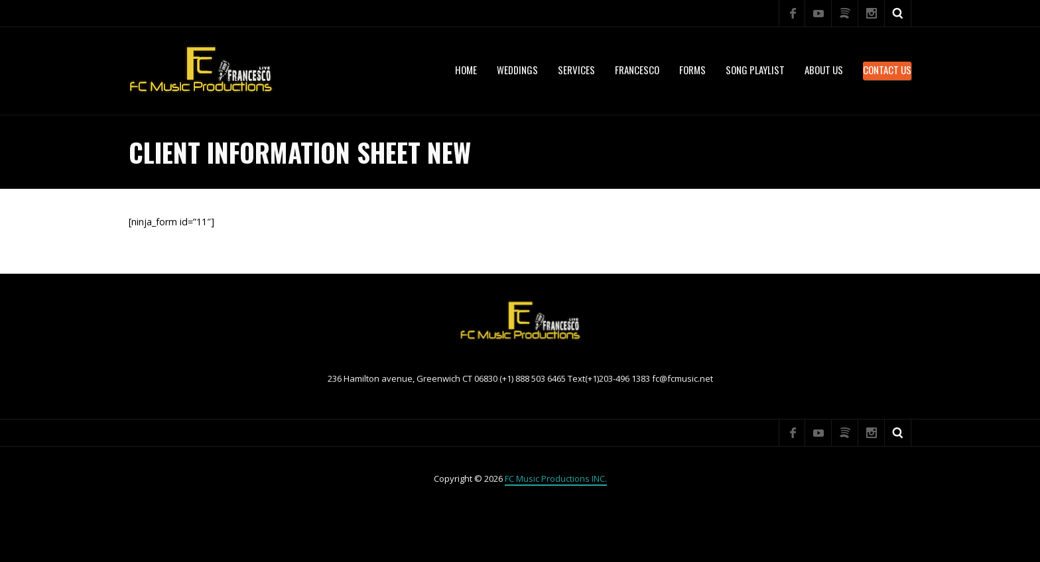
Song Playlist (755, 69)
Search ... (898, 13)
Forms (692, 69)
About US (824, 69)
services (576, 69)
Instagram (871, 13)
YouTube (818, 13)
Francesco (637, 69)
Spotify (845, 13)
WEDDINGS (517, 69)
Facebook (792, 13)
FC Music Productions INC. (556, 478)
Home (466, 69)
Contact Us (887, 69)
